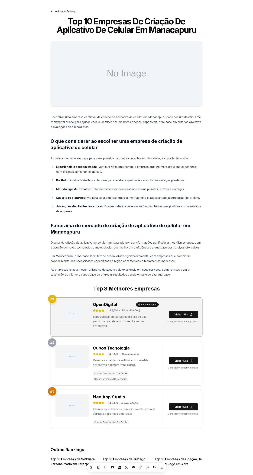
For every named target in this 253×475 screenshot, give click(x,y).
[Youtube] (133, 467)
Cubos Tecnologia (111, 348)
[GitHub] (112, 467)
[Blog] (98, 467)
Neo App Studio (109, 396)
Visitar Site (183, 314)
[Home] (91, 467)
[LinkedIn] (119, 467)
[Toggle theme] (140, 467)
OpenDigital (105, 304)
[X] (126, 467)
